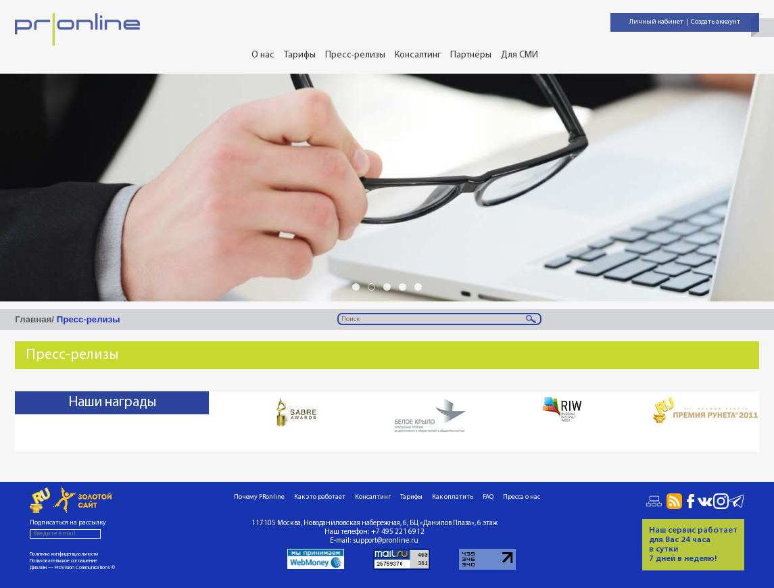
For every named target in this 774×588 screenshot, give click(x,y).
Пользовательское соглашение (63, 561)
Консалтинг (418, 55)
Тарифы (300, 55)
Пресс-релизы (355, 55)
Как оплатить (452, 497)
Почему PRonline (259, 497)
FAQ (488, 497)
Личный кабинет (656, 22)
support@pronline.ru (385, 541)
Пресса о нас (521, 497)
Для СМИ (519, 55)
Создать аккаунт (715, 22)
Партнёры (470, 55)
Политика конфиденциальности (64, 554)
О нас (262, 55)
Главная (33, 319)
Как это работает (319, 497)
